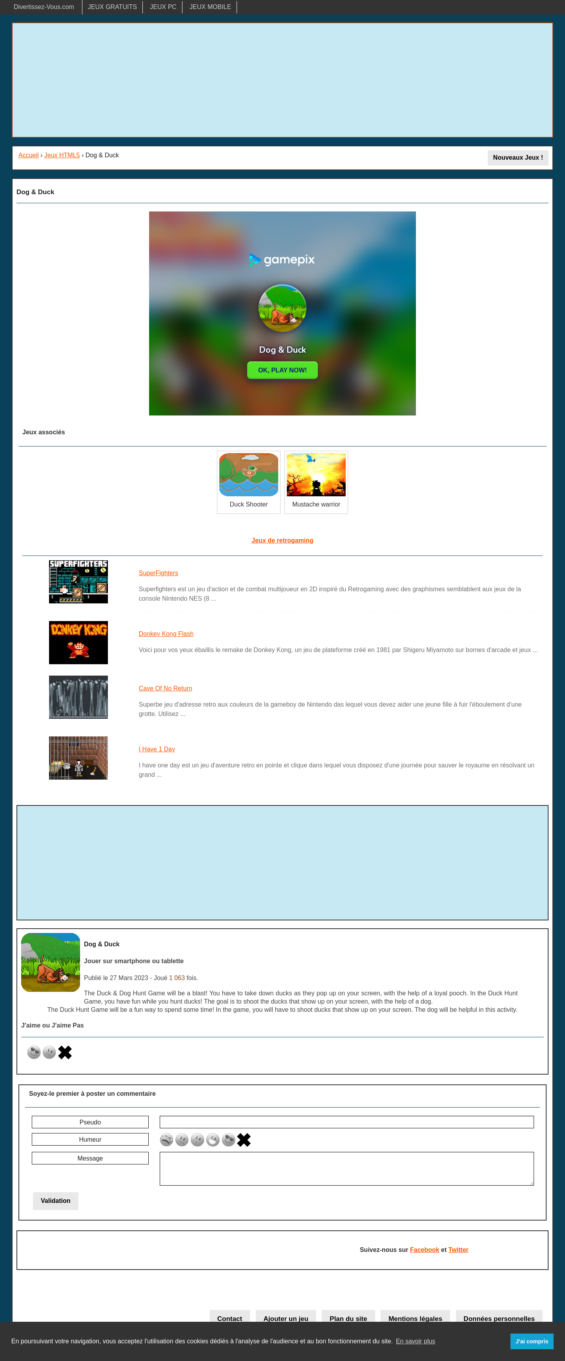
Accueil (28, 155)
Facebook (424, 1249)
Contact (229, 1319)
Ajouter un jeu (286, 1319)
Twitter (458, 1249)
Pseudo (90, 1122)
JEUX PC (163, 7)
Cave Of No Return (165, 688)
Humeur (90, 1139)
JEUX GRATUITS (112, 7)
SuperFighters (159, 573)
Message (90, 1158)
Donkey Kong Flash (166, 633)
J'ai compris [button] (532, 1341)
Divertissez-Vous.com (44, 7)
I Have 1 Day (157, 749)
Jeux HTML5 (62, 155)
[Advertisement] (282, 80)
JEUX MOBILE (210, 7)
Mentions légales (415, 1319)
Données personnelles (499, 1319)
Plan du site (348, 1319)
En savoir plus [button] (416, 1341)
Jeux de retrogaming (282, 540)
